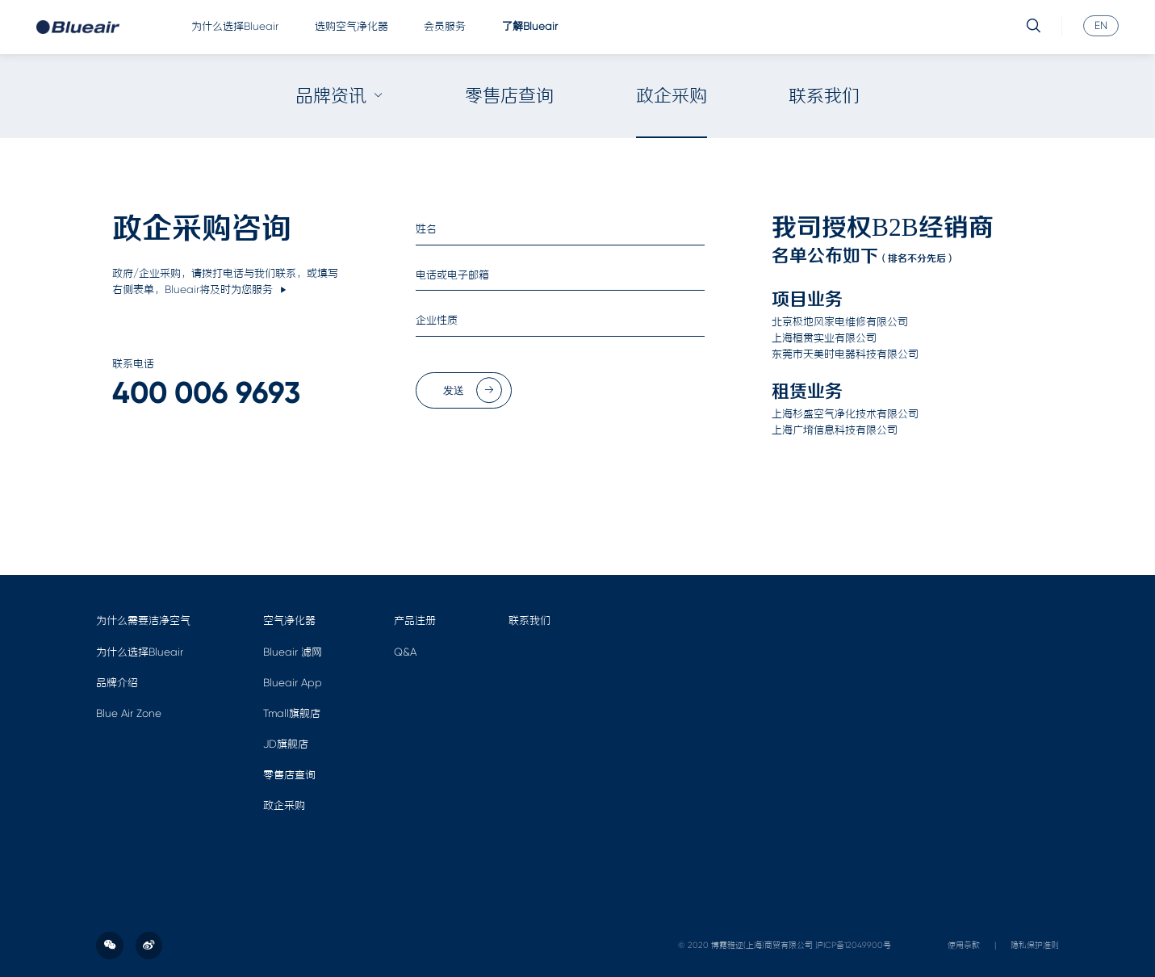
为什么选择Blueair (234, 26)
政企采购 (671, 96)
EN (1100, 25)
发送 (472, 391)
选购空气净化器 (351, 26)
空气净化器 (289, 620)
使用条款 (964, 945)
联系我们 (824, 96)
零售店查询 (509, 96)
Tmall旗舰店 (291, 713)
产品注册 (415, 620)
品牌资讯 (339, 95)
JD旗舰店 (285, 744)
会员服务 (445, 26)
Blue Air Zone (128, 713)
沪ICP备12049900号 (853, 945)
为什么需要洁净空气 (143, 620)
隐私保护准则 (1035, 945)
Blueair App (292, 683)
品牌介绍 (117, 683)
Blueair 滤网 (292, 652)
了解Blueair (530, 26)
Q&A (405, 652)
